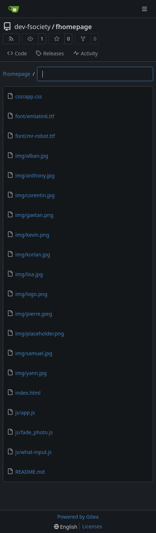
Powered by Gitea (78, 516)
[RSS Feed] (11, 38)
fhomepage (74, 26)
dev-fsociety (32, 26)
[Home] (14, 9)
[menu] (65, 526)
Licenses (92, 526)
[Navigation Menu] (145, 9)
